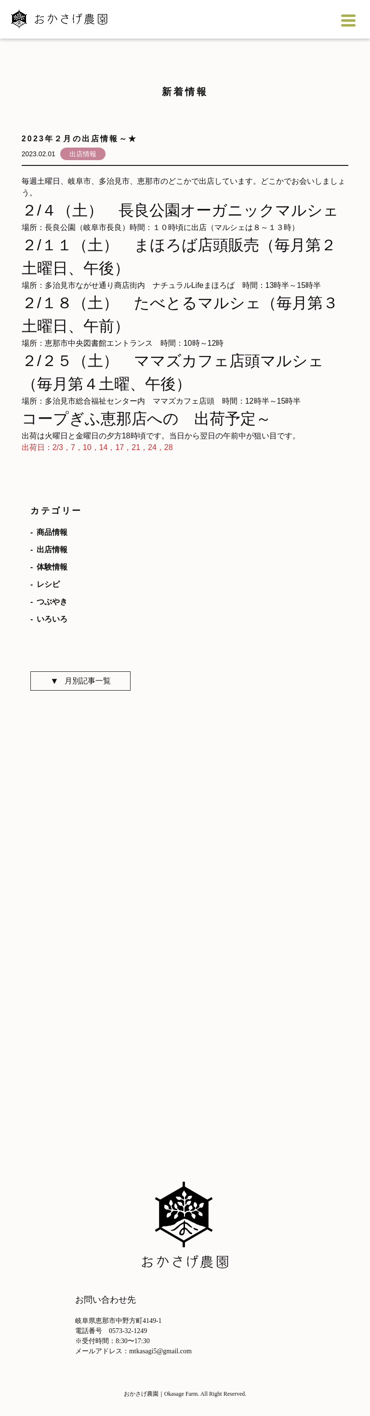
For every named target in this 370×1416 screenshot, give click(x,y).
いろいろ (52, 619)
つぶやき (52, 602)
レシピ (48, 584)
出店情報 (52, 550)
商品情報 (52, 532)
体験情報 (52, 567)
